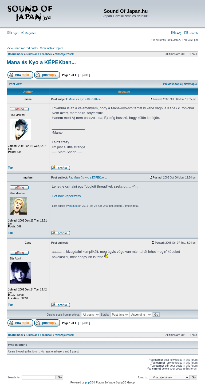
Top (10, 167)
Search (191, 33)
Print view (15, 84)
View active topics (51, 48)
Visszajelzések (64, 54)
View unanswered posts (22, 48)
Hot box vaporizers (66, 196)
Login (12, 33)
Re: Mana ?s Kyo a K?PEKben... (88, 177)
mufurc (73, 205)
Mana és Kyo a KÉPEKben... (41, 62)
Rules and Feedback (39, 54)
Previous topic (172, 84)
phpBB (89, 382)
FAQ (176, 33)
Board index (15, 54)
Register (28, 33)
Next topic (190, 84)
